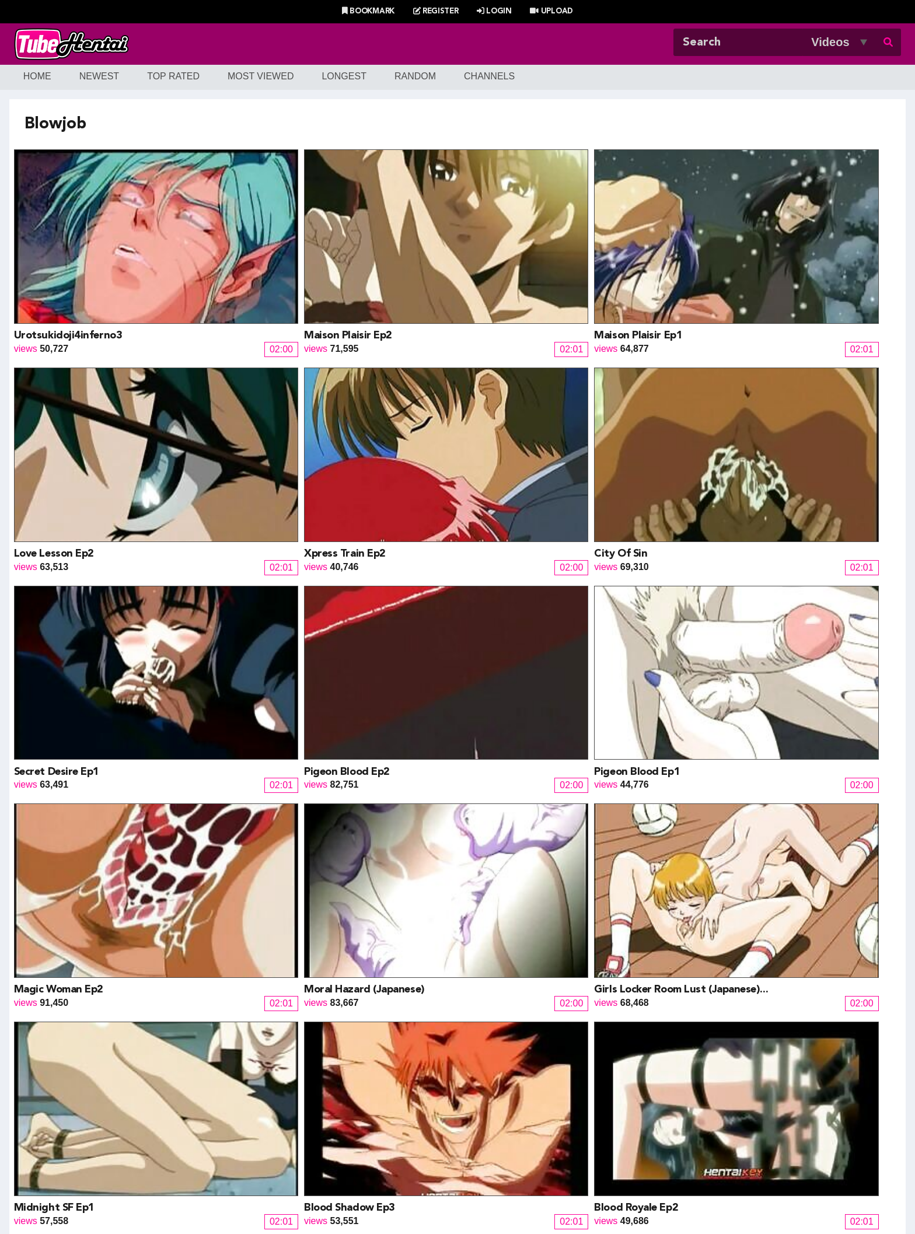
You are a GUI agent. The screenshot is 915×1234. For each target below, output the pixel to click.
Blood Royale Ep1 (56, 709)
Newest (99, 76)
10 (508, 910)
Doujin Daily (300, 1073)
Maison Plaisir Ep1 (415, 265)
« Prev (239, 910)
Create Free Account (473, 1182)
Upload (551, 11)
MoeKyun (673, 1115)
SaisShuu (295, 1129)
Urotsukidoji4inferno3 (68, 265)
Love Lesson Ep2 (590, 265)
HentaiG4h (108, 1115)
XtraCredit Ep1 (408, 856)
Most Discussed (561, 1167)
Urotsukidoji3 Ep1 (58, 856)
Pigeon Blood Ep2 (414, 413)
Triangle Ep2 (580, 856)
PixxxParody (490, 1073)
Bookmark (368, 11)
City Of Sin (40, 413)
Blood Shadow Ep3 (595, 560)
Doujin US (296, 1087)
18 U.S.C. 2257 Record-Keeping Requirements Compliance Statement (589, 1197)
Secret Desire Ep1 (235, 413)
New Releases (382, 1167)
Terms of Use (417, 1197)
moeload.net (112, 1129)
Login (494, 11)
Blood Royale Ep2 (770, 560)
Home (37, 76)
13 (585, 910)
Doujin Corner (115, 1101)
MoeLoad (673, 1101)
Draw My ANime (309, 1101)
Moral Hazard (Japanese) (74, 560)
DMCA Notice (355, 1197)
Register (436, 11)
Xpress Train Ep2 (769, 265)
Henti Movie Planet (504, 1087)
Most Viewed (261, 76)
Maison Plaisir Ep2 (237, 265)
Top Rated (173, 76)
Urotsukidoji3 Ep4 (236, 709)
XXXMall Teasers (689, 1087)
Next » (677, 910)
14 (611, 910)
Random (415, 76)
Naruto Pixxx (491, 1115)
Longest (344, 76)
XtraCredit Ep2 (766, 709)
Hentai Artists (302, 1115)
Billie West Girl (684, 1073)
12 (560, 910)
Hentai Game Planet (128, 1087)
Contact (541, 1182)
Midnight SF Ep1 (411, 560)
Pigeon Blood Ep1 (592, 413)
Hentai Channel (118, 1073)
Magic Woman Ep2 (773, 413)
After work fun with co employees (275, 856)
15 (637, 910)
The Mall (482, 1129)
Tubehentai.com (217, 1197)
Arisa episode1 (585, 709)
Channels (489, 76)
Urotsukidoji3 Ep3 (415, 709)
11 (534, 910)
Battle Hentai (491, 1101)
